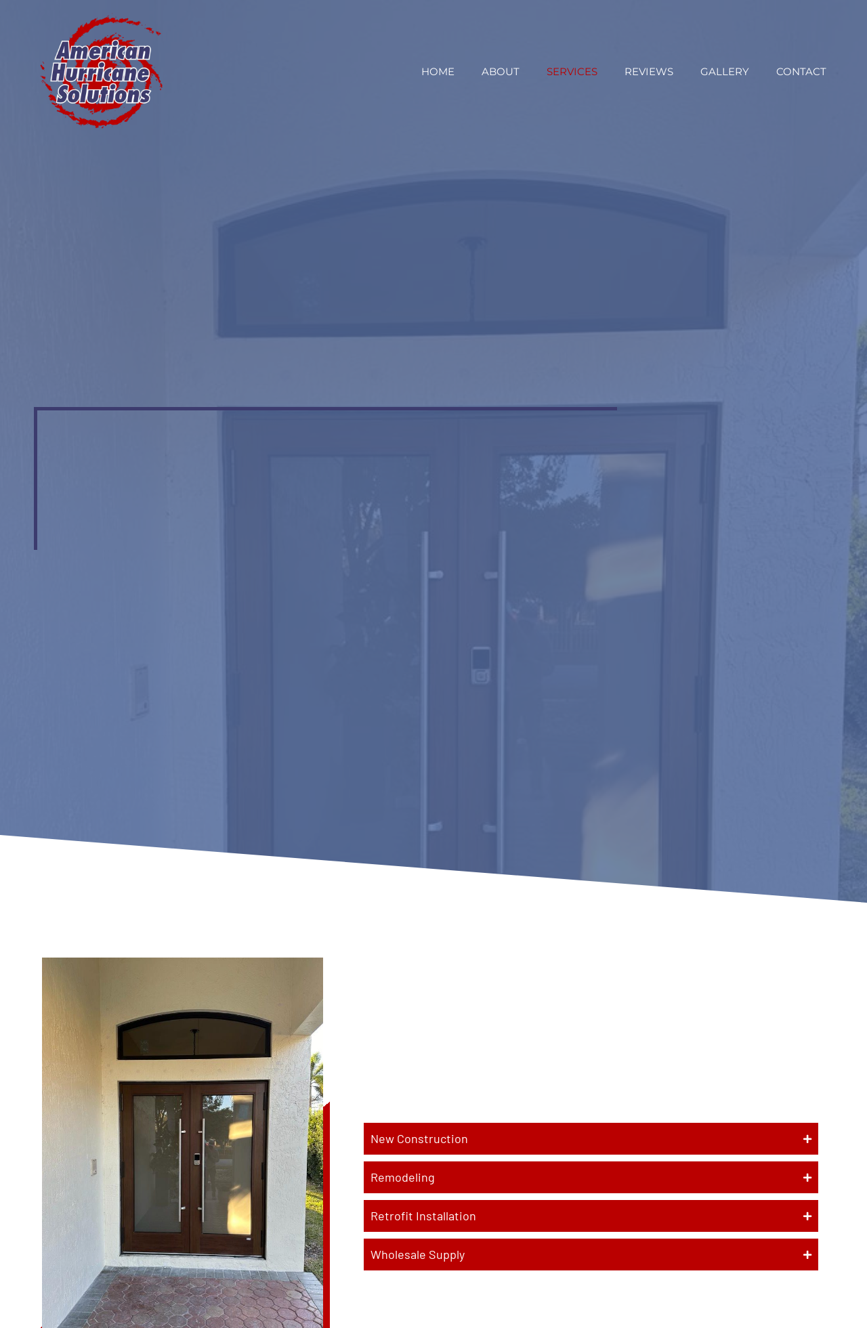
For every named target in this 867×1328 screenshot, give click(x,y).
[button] (591, 1139)
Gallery (724, 71)
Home (437, 71)
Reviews (649, 71)
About (501, 71)
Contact (801, 71)
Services (572, 71)
